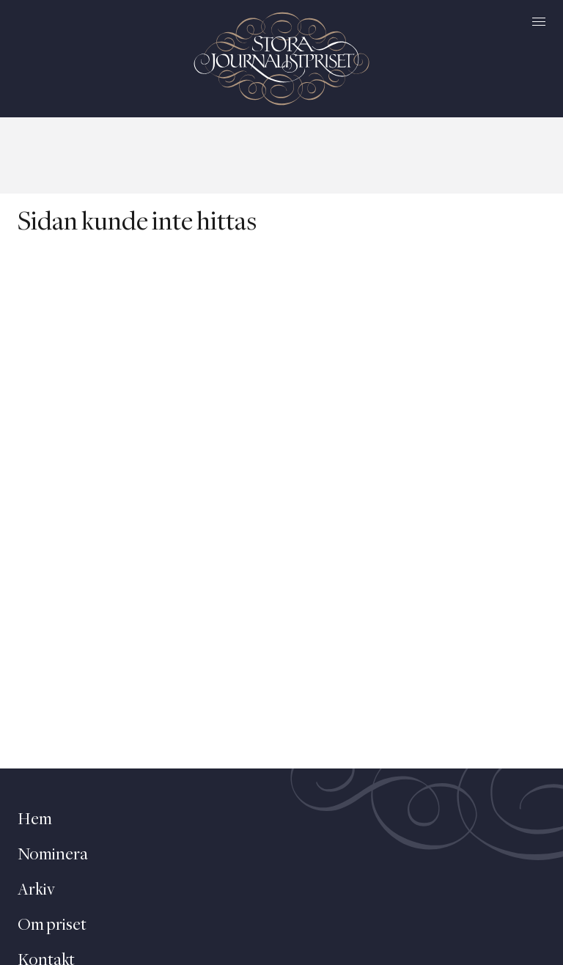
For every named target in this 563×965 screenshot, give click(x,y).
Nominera (53, 855)
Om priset (52, 925)
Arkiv (36, 890)
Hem (35, 820)
